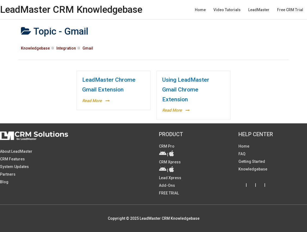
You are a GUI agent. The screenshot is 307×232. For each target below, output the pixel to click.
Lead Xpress (170, 178)
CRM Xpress (170, 162)
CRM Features (12, 159)
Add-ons (167, 185)
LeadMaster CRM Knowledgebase (71, 9)
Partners (8, 174)
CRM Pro (166, 146)
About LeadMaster (16, 151)
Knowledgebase (252, 169)
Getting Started (251, 161)
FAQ (241, 154)
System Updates (14, 166)
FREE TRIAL (169, 193)
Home (243, 146)
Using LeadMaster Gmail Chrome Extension (185, 89)
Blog (4, 182)
